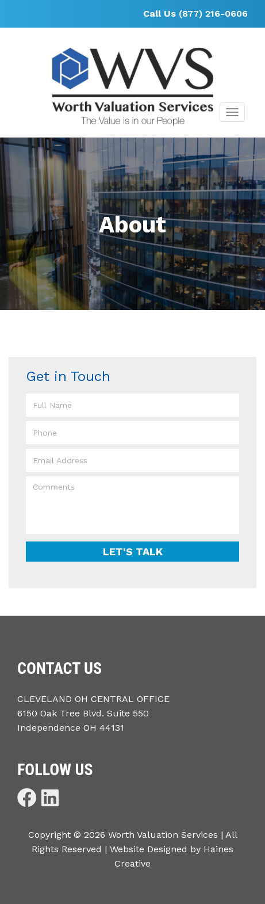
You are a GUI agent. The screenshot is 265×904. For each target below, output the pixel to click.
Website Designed (148, 849)
